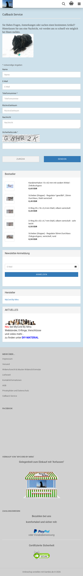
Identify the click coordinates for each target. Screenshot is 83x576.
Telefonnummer (9, 93)
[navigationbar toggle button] (79, 4)
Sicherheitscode (9, 132)
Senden (62, 159)
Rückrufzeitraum (9, 105)
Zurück (21, 159)
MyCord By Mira (12, 299)
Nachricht (6, 117)
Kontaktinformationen (11, 380)
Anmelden (41, 274)
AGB (4, 385)
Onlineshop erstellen (31, 572)
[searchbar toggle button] (63, 4)
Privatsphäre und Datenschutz (15, 390)
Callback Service (9, 396)
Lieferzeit (6, 375)
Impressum (7, 359)
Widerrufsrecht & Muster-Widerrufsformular (21, 369)
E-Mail (5, 81)
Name (5, 69)
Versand (6, 364)
